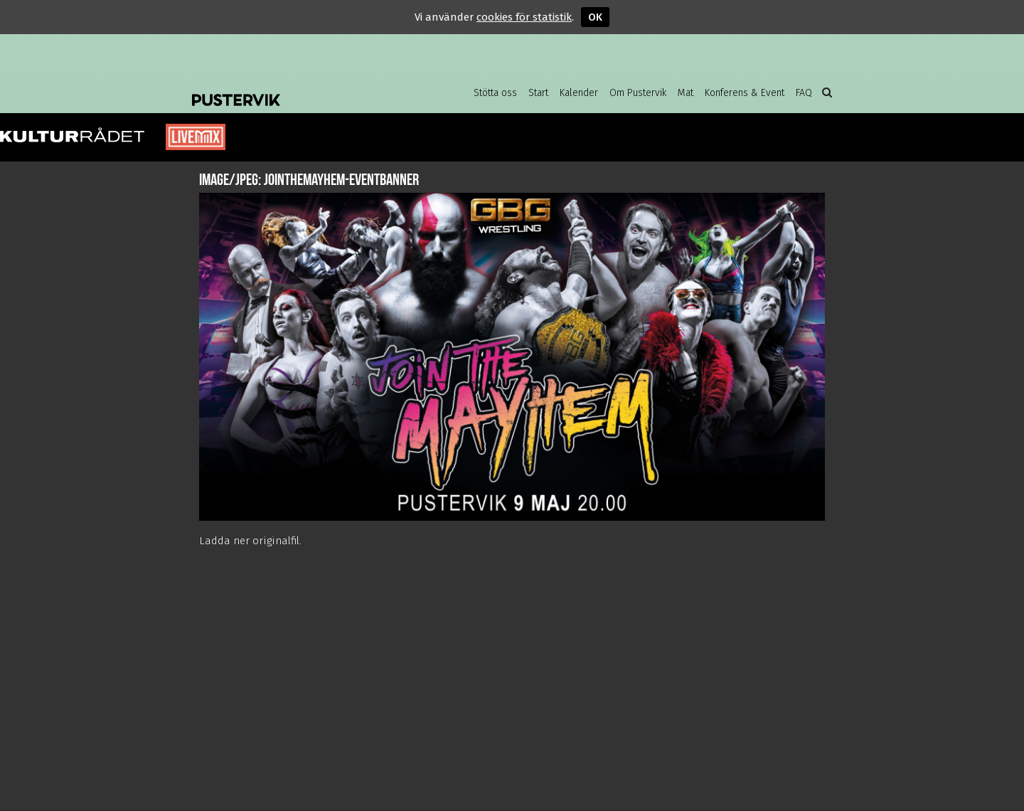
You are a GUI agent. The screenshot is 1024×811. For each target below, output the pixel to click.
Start (538, 93)
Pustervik (306, 89)
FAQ (804, 93)
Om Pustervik (637, 93)
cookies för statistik (524, 17)
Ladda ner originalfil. (250, 540)
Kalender (579, 93)
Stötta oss (495, 93)
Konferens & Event (744, 93)
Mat (685, 93)
